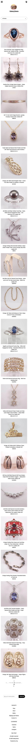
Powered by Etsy (14, 741)
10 (14, 682)
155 (14, 684)
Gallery (14, 713)
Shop (14, 708)
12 (17, 682)
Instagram (14, 729)
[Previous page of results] (14, 681)
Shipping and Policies (14, 715)
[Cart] (26, 2)
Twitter (14, 727)
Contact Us (14, 718)
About (14, 711)
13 (19, 682)
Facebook (14, 724)
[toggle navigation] (2, 2)
